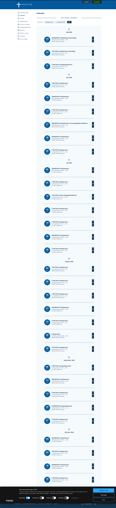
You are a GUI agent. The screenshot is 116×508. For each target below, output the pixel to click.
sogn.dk (86, 2)
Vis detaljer (74, 502)
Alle (69, 22)
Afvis (103, 504)
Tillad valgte (104, 499)
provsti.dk (96, 2)
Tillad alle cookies (103, 494)
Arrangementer (61, 22)
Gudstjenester (49, 22)
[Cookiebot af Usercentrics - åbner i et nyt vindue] (9, 505)
